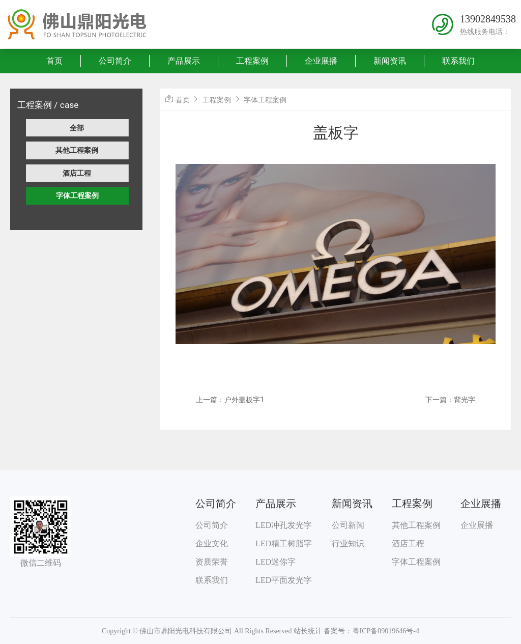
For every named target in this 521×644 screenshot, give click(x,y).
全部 (77, 128)
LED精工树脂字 (283, 543)
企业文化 (211, 543)
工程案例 (252, 61)
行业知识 (348, 543)
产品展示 (183, 61)
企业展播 (321, 61)
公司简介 (115, 61)
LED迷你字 (275, 561)
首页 (54, 61)
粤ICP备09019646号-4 (386, 631)
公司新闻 (348, 525)
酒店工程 (77, 173)
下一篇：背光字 (450, 400)
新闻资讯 (389, 61)
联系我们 (458, 61)
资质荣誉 (211, 561)
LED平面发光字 (283, 580)
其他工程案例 (76, 150)
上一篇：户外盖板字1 (230, 400)
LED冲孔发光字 (283, 525)
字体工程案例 (77, 195)
